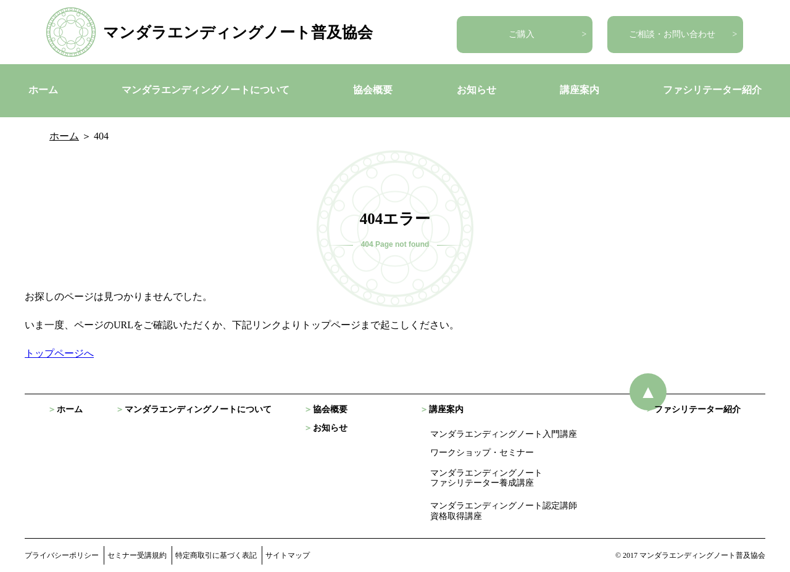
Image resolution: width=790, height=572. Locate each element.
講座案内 (579, 90)
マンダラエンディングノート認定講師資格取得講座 (503, 511)
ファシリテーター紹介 (712, 90)
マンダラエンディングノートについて (205, 90)
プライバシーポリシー (62, 555)
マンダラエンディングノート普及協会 (238, 32)
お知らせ (476, 90)
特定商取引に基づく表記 (216, 555)
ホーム (43, 90)
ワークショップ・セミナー (482, 452)
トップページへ (59, 353)
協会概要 (373, 90)
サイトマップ (287, 555)
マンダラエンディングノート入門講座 (503, 434)
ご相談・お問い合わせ (672, 34)
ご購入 (521, 34)
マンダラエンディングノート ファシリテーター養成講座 (486, 478)
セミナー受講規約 (137, 555)
